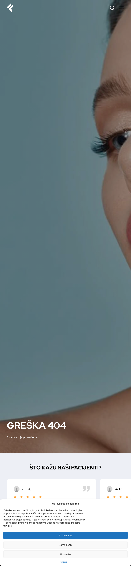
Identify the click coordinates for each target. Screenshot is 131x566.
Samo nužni (65, 544)
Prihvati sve (65, 535)
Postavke (65, 554)
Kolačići (64, 562)
